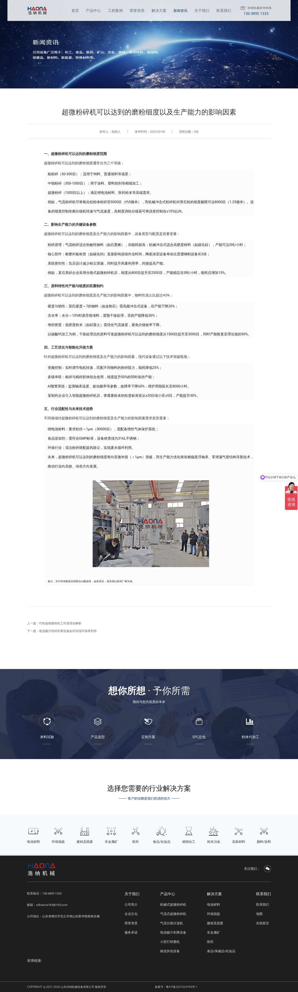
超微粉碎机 (59, 153)
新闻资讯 (180, 10)
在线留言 (262, 923)
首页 (75, 10)
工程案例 (115, 10)
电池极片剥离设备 (173, 932)
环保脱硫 (213, 913)
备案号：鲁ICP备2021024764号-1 (176, 987)
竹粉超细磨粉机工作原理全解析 (60, 623)
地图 (259, 913)
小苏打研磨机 (170, 941)
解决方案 (159, 10)
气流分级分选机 (171, 923)
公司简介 (131, 904)
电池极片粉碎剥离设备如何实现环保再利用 (68, 631)
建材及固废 (215, 923)
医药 (210, 941)
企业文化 (131, 913)
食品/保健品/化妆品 (221, 951)
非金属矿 (213, 932)
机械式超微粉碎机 (173, 904)
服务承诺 (131, 932)
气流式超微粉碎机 (173, 913)
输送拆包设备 (170, 951)
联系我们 (223, 10)
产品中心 (93, 10)
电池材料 (213, 904)
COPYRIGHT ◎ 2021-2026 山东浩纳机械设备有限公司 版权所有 (66, 987)
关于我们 (201, 10)
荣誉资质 (137, 10)
